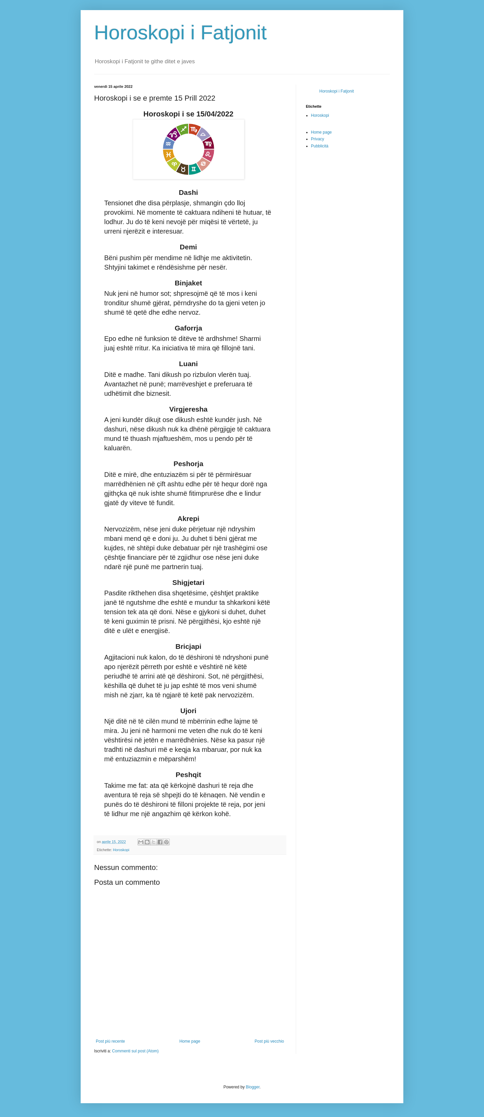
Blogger (252, 1087)
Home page (189, 1041)
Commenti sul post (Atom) (135, 1051)
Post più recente (110, 1041)
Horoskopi (121, 850)
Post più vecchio (269, 1041)
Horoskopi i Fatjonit (180, 32)
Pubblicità (319, 146)
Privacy (317, 139)
